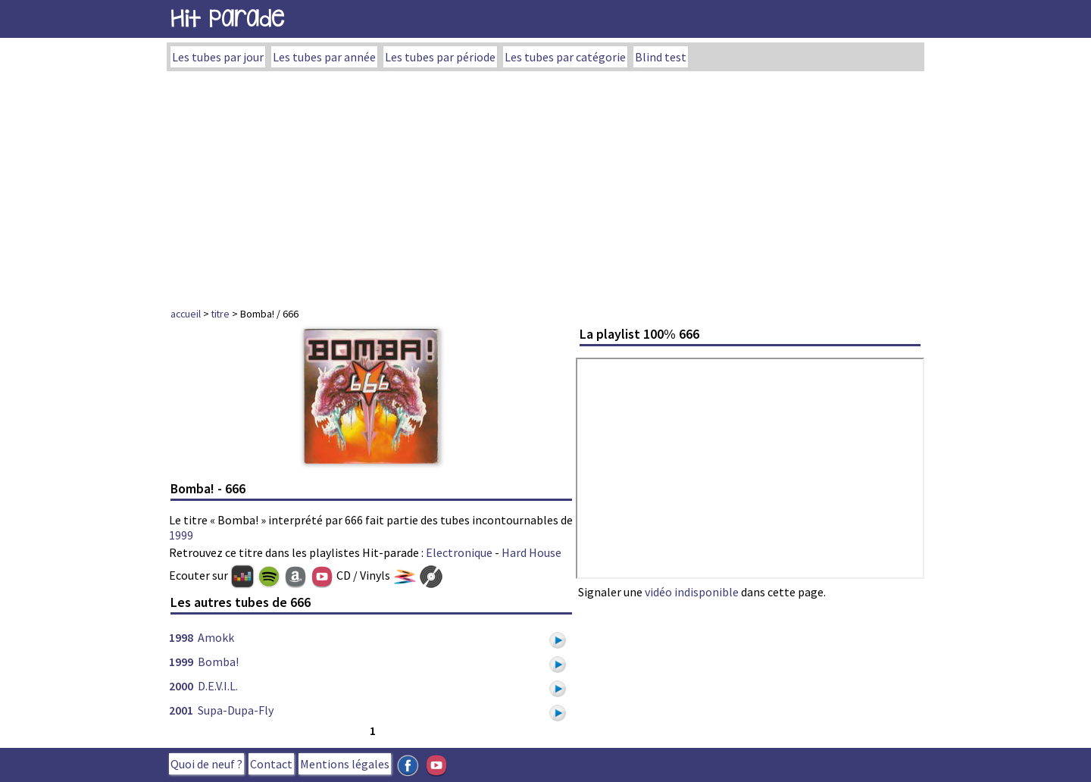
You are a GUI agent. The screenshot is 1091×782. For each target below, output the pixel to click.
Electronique (459, 552)
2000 (181, 685)
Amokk (216, 637)
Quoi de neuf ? (206, 763)
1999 (181, 535)
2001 (181, 710)
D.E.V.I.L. (218, 685)
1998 (181, 637)
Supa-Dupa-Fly (236, 710)
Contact (271, 763)
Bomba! (218, 661)
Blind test (660, 56)
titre (220, 314)
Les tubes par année (324, 56)
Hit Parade (227, 19)
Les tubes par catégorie (565, 56)
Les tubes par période (440, 56)
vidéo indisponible (692, 591)
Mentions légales (344, 763)
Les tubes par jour (218, 56)
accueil (185, 314)
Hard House (531, 552)
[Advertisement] (545, 185)
